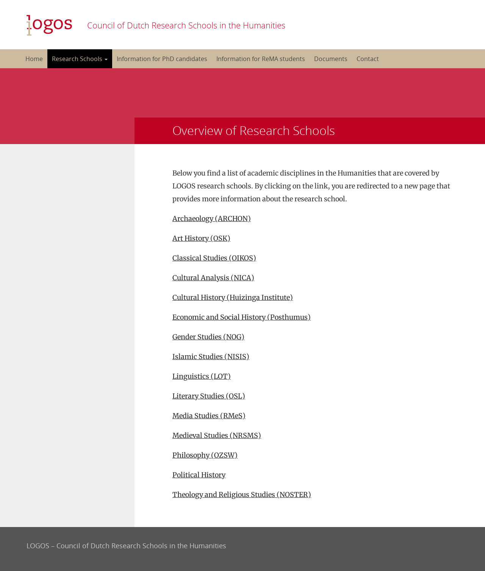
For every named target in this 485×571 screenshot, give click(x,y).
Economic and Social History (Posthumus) (241, 317)
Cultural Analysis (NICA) (213, 277)
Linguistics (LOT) (201, 376)
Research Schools (80, 59)
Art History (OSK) (201, 238)
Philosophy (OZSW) (205, 455)
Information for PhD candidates (162, 59)
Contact (368, 59)
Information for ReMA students (260, 59)
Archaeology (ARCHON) (211, 218)
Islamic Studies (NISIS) (210, 356)
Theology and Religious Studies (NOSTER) (241, 494)
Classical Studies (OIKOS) (214, 258)
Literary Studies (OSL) (208, 396)
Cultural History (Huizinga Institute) (232, 297)
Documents (330, 59)
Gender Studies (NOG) (208, 337)
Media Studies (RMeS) (209, 415)
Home (34, 59)
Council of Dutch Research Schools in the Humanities (186, 25)
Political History (198, 475)
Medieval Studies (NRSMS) (216, 435)
